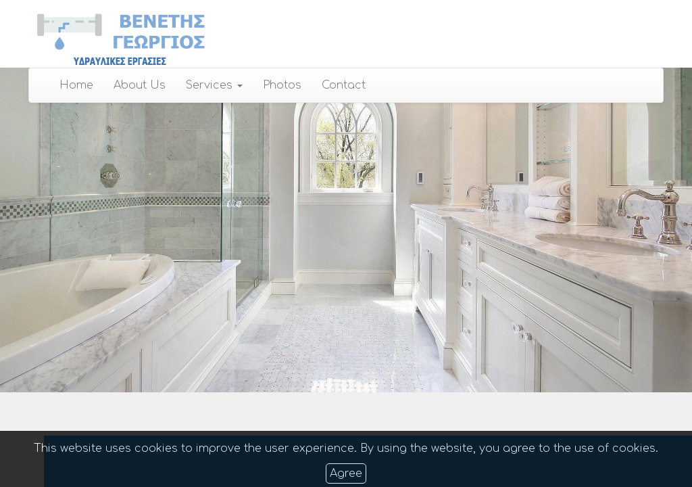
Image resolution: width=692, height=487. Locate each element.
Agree (346, 473)
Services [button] (214, 85)
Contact (344, 85)
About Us (140, 85)
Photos (282, 85)
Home (76, 85)
